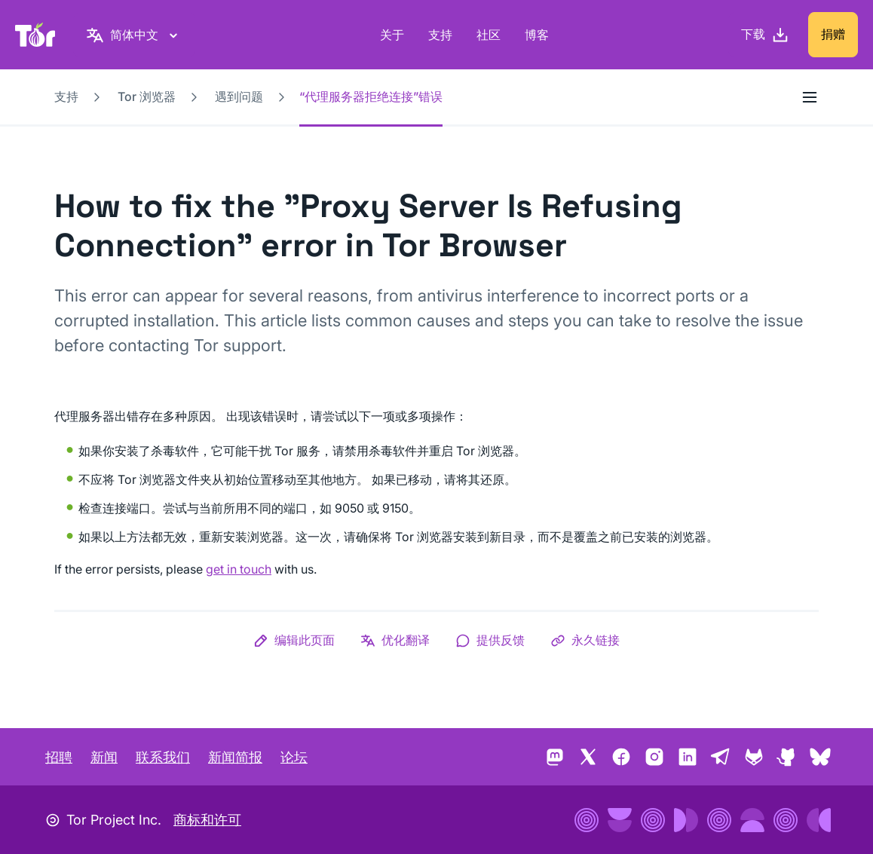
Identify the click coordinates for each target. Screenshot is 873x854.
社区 (488, 34)
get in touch (238, 569)
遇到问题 (239, 96)
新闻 (104, 757)
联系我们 (163, 757)
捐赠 (833, 33)
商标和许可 (207, 820)
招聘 (58, 757)
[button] (294, 640)
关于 (392, 34)
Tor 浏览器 (147, 96)
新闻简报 (235, 757)
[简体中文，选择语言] (134, 34)
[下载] (765, 34)
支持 (440, 34)
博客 (537, 34)
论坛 (294, 757)
